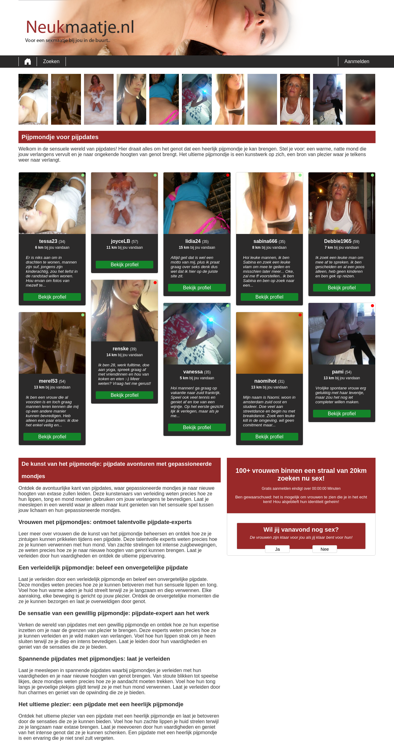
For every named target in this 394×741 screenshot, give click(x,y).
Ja (277, 549)
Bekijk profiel (52, 297)
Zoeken (51, 61)
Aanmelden (356, 61)
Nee (325, 549)
